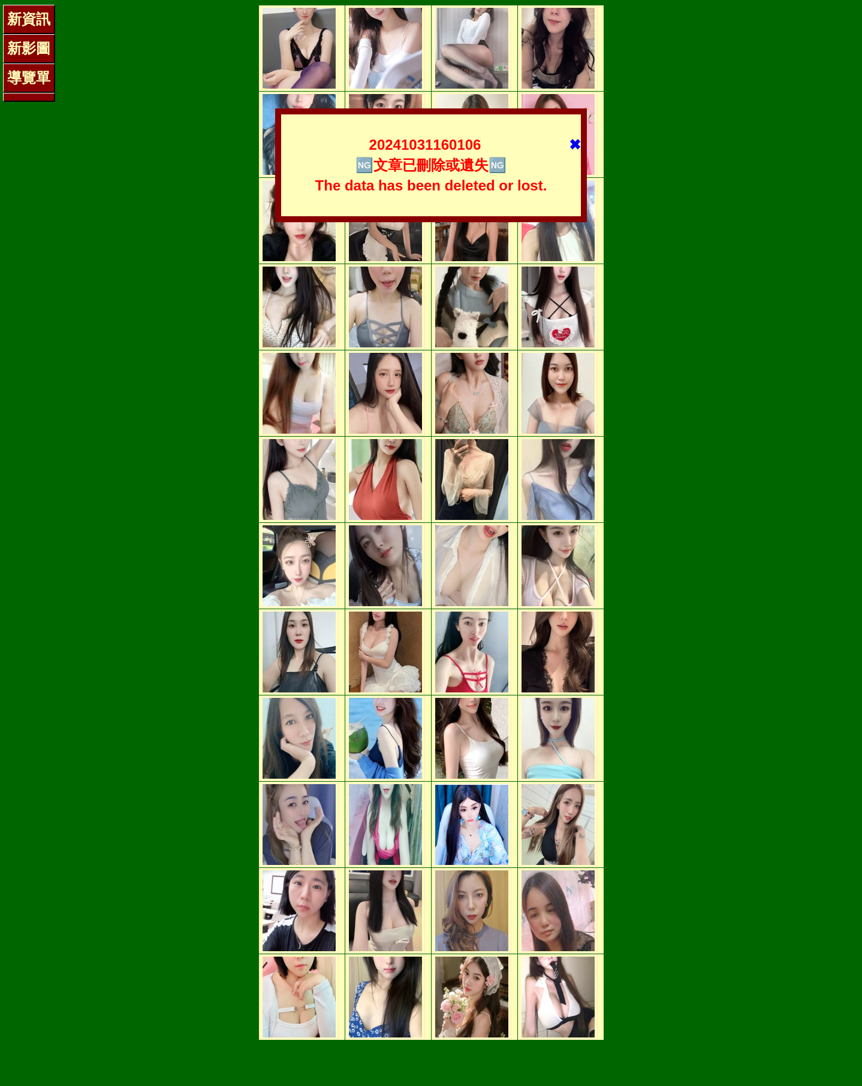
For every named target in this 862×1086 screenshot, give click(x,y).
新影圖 (28, 48)
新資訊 (28, 19)
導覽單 (28, 77)
